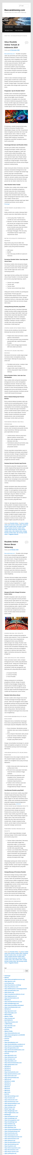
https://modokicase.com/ (11, 1116)
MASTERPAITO (8, 1020)
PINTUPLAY (7, 999)
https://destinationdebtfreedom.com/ (14, 1049)
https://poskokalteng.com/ (11, 1144)
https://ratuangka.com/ (10, 1012)
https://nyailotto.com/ (10, 1146)
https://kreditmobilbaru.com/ (12, 1142)
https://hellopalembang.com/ (12, 1131)
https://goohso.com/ (9, 981)
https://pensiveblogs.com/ (11, 1096)
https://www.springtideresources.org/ (14, 979)
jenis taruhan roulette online (15, 524)
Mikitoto (6, 977)
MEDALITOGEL (8, 1031)
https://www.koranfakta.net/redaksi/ (14, 1005)
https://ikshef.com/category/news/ (13, 1046)
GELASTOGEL (8, 1027)
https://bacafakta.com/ (10, 1061)
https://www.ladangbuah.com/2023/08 (14, 1035)
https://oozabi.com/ (9, 1097)
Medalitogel (7, 1114)
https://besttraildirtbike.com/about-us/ (14, 1044)
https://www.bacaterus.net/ (11, 1138)
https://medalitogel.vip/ (10, 1122)
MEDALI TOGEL (8, 1016)
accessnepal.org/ (9, 983)
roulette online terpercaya (10, 529)
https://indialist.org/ (9, 1123)
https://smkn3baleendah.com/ (12, 1007)
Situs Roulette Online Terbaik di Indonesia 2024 (11, 44)
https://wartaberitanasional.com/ (13, 1001)
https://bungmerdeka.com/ (11, 1048)
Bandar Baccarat (9, 27)
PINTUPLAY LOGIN (9, 1081)
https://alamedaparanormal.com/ (13, 1136)
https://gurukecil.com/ (10, 1011)
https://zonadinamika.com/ (11, 990)
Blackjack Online (9, 30)
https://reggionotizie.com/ (11, 1112)
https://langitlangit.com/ (10, 1110)
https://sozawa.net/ (9, 1018)
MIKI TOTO (7, 1092)
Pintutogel (7, 204)
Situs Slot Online (19, 30)
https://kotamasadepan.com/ (12, 1103)
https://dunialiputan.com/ (11, 1042)
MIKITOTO (7, 1086)
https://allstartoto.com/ (10, 1057)
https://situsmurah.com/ (10, 1099)
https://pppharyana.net (10, 996)
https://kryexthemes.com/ (11, 986)
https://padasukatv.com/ (11, 1064)
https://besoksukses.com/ (11, 1149)
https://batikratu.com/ (10, 1105)
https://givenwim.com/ (10, 1055)
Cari (5, 968)
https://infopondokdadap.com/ (12, 1129)
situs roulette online (17, 531)
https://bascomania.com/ (11, 1022)
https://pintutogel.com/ (10, 1051)
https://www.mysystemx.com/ (12, 1148)
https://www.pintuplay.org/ (11, 1077)
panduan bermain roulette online (16, 528)
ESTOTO (18, 804)
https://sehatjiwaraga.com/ (11, 1003)
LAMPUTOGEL (8, 1023)
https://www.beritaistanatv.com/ (13, 1062)
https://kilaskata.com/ (10, 1127)
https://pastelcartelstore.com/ (12, 1073)
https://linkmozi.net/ (9, 1140)
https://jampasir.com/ (10, 1125)
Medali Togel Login (9, 1109)
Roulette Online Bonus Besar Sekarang (11, 544)
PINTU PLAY (7, 1079)
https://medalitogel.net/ (10, 1118)
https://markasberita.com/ (11, 1072)
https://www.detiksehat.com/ (12, 1033)
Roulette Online (19, 27)
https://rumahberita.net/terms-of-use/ (14, 994)
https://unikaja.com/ (9, 1107)
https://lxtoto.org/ (9, 992)
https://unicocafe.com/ (10, 1075)
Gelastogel (7, 975)
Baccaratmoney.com (14, 10)
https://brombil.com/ (9, 1025)
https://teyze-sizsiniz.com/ (11, 1151)
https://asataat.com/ (9, 1059)
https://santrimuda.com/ (10, 1133)
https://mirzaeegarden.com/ (11, 1120)
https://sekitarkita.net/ (10, 1153)
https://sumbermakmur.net (11, 998)
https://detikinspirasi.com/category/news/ (15, 988)
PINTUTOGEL (8, 1014)
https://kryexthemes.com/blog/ (12, 985)
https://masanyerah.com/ (11, 1135)
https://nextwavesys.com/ (11, 1101)
